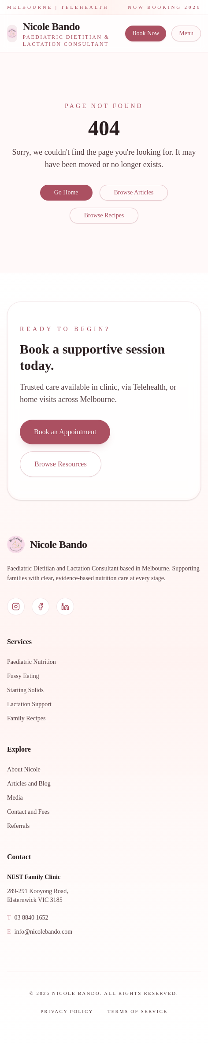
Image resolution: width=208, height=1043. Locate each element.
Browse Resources (60, 464)
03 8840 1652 (27, 917)
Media (15, 797)
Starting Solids (25, 690)
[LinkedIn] (65, 606)
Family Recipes (26, 718)
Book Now (145, 33)
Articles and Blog (29, 783)
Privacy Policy (67, 1011)
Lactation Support (29, 704)
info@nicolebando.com (39, 932)
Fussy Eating (23, 676)
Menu (186, 33)
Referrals (18, 826)
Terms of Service (137, 1011)
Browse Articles (134, 192)
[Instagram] (16, 606)
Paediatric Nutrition (31, 662)
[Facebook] (40, 606)
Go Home (66, 192)
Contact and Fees (28, 811)
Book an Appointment (65, 432)
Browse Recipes (104, 215)
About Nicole (24, 769)
